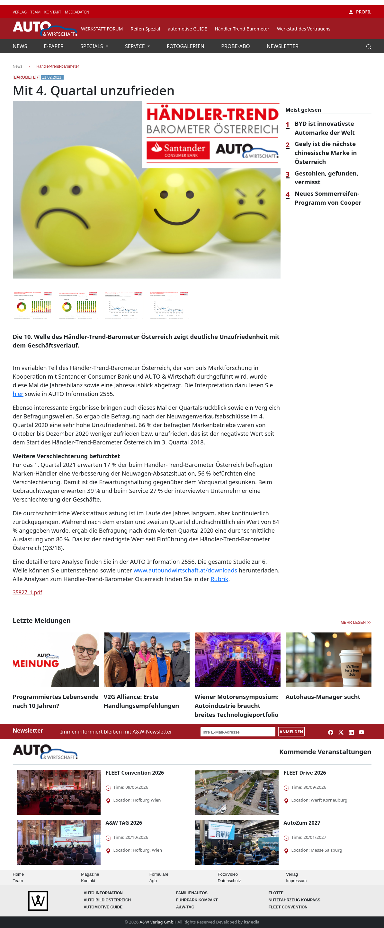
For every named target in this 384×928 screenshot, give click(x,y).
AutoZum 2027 (302, 822)
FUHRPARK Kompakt (197, 900)
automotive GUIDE (187, 29)
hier (18, 394)
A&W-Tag (185, 907)
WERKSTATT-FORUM (102, 29)
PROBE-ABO (236, 46)
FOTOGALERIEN (186, 46)
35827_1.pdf (27, 592)
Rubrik (219, 579)
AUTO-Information (103, 893)
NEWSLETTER (283, 46)
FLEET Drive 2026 (305, 772)
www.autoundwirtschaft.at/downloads (185, 570)
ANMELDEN (291, 732)
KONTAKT (53, 12)
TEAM (35, 12)
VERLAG (20, 12)
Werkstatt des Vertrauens (303, 29)
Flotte (276, 893)
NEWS (21, 46)
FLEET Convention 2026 (135, 772)
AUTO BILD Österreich (107, 900)
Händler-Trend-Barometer (242, 29)
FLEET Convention (288, 907)
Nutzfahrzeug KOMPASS (294, 900)
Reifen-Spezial (145, 29)
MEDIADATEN (77, 12)
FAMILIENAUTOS (192, 893)
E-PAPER (54, 46)
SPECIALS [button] (92, 46)
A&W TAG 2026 (124, 822)
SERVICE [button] (135, 46)
